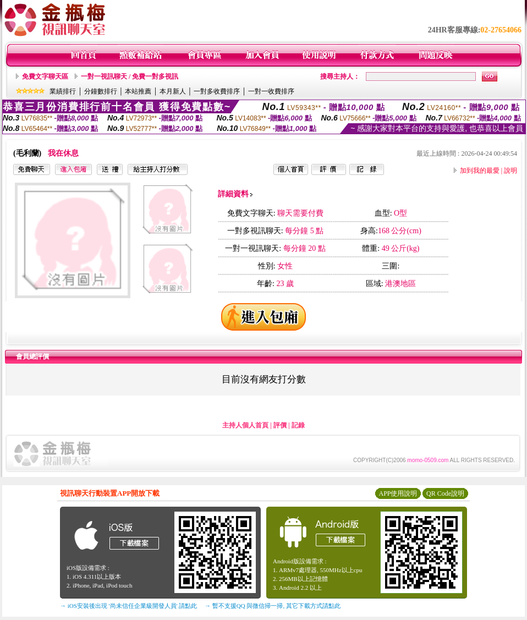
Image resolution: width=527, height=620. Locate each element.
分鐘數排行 (100, 91)
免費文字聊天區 (45, 76)
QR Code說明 (445, 493)
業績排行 (63, 91)
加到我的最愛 (479, 170)
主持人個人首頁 (245, 425)
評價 (280, 425)
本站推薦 (138, 91)
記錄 (298, 425)
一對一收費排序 (271, 91)
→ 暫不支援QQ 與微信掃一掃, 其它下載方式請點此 (273, 605)
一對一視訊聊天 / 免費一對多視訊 (129, 76)
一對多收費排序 (217, 91)
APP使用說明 (397, 493)
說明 (510, 170)
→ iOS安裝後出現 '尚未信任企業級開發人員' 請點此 (128, 605)
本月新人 (173, 91)
